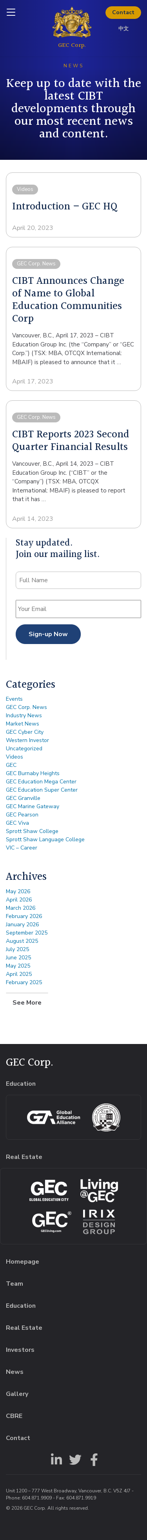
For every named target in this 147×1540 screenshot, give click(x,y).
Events (14, 699)
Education (21, 1305)
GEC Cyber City (25, 732)
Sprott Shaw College (32, 831)
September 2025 (26, 933)
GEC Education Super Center (42, 790)
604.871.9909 (37, 1498)
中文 (123, 28)
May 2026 (18, 891)
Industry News (24, 715)
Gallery (17, 1394)
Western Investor (27, 740)
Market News (22, 723)
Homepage (22, 1261)
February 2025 (24, 982)
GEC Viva (17, 823)
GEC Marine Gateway (32, 806)
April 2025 (19, 974)
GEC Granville (23, 798)
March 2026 (20, 908)
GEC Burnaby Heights (33, 773)
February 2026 (24, 916)
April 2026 (19, 899)
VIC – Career (21, 847)
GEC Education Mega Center (41, 781)
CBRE (14, 1416)
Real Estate (24, 1327)
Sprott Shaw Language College (45, 839)
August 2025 (22, 941)
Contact (123, 12)
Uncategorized (24, 748)
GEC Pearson (22, 814)
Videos (14, 757)
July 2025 (17, 949)
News (15, 1372)
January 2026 (22, 924)
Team (14, 1283)
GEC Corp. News (26, 707)
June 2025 (18, 957)
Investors (20, 1350)
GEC (11, 765)
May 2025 (18, 966)
